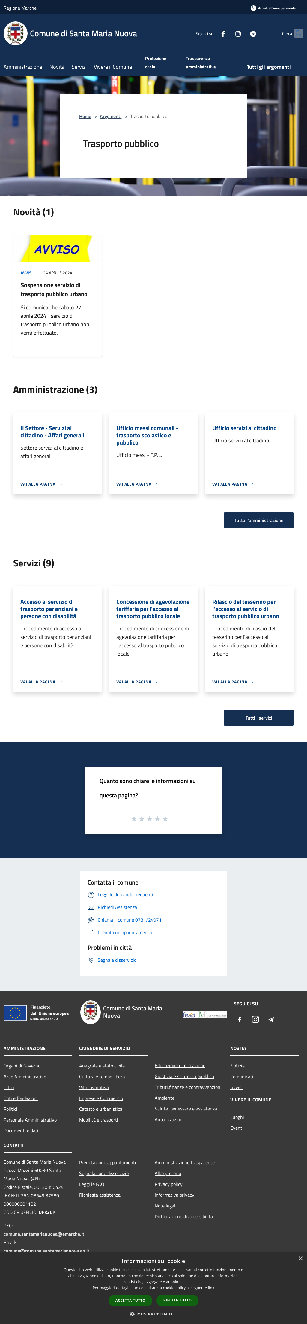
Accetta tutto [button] (130, 1300)
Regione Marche (20, 7)
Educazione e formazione (180, 1065)
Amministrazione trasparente (185, 1162)
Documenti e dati (21, 1130)
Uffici (9, 1087)
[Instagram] (228, 33)
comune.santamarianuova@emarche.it (44, 1233)
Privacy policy (169, 1184)
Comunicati (241, 1076)
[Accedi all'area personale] (273, 8)
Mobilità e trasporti (98, 1119)
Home (85, 116)
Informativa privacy (174, 1194)
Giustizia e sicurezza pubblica (184, 1076)
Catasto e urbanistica (100, 1109)
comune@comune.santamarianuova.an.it (46, 1250)
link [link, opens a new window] (211, 1287)
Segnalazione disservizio (104, 1173)
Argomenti (110, 116)
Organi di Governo (22, 1065)
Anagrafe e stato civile (102, 1065)
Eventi (236, 1127)
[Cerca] (296, 33)
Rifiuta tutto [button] (177, 1300)
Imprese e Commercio (101, 1098)
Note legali (166, 1205)
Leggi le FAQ (91, 1184)
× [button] (300, 1258)
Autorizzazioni (169, 1119)
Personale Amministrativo (30, 1119)
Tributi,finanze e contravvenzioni (188, 1087)
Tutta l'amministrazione (258, 520)
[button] (153, 1314)
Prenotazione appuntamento (108, 1162)
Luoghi (237, 1117)
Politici (10, 1109)
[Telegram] (243, 33)
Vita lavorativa (94, 1087)
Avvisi (27, 272)
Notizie (237, 1065)
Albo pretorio (168, 1173)
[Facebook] (213, 33)
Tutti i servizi (259, 717)
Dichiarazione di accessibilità (184, 1216)
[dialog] (153, 1288)
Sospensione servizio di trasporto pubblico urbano (54, 289)
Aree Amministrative (25, 1076)
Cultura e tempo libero (102, 1076)
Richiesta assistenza (100, 1194)
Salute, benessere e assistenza (186, 1108)
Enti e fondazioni (21, 1098)
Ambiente (164, 1097)
